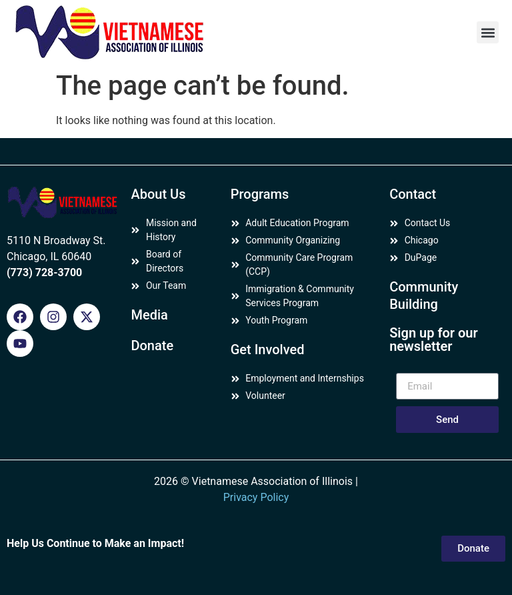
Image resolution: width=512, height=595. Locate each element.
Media (149, 315)
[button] (488, 32)
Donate (152, 346)
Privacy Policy (256, 497)
